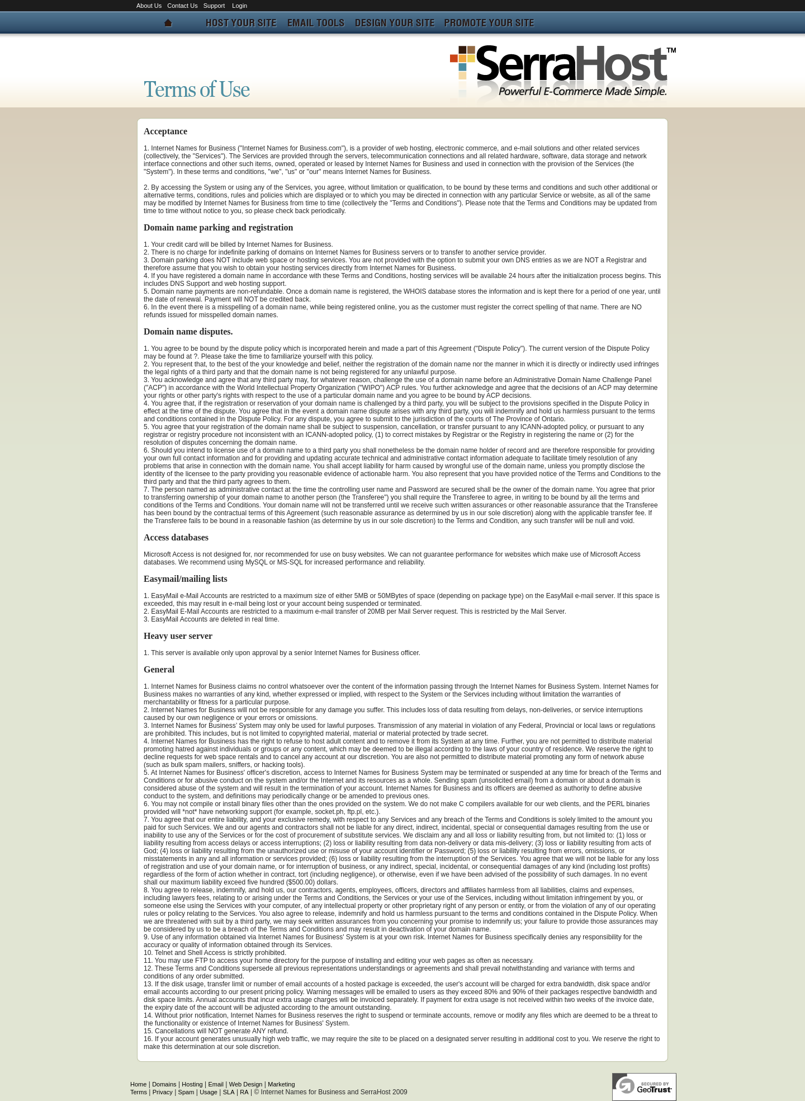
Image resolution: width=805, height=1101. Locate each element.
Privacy (163, 1092)
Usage (208, 1092)
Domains (164, 1084)
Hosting (192, 1084)
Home (138, 1084)
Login (239, 5)
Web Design (246, 1084)
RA (244, 1092)
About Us (149, 5)
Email (216, 1084)
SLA (229, 1092)
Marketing (281, 1084)
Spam (186, 1092)
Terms (138, 1092)
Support (215, 5)
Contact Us (182, 5)
